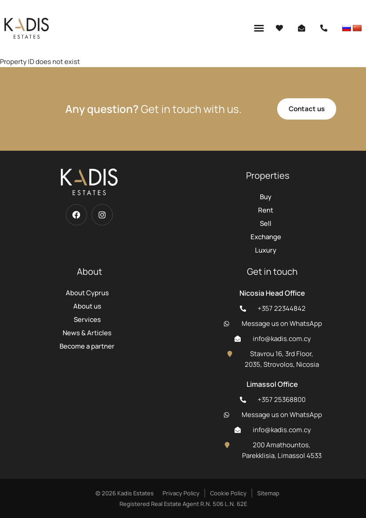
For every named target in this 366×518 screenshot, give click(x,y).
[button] (259, 28)
